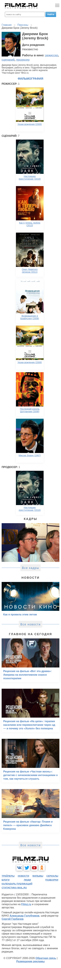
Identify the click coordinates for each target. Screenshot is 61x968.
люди (27, 880)
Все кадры (30, 568)
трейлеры (8, 876)
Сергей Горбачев (12, 919)
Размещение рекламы (30, 961)
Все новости (30, 624)
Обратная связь (45, 958)
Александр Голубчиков (24, 915)
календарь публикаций (17, 883)
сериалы (52, 876)
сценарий (8, 59)
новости (23, 876)
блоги (5, 880)
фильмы (37, 876)
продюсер (22, 59)
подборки (51, 880)
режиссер (51, 55)
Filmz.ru (26, 904)
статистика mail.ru (14, 887)
